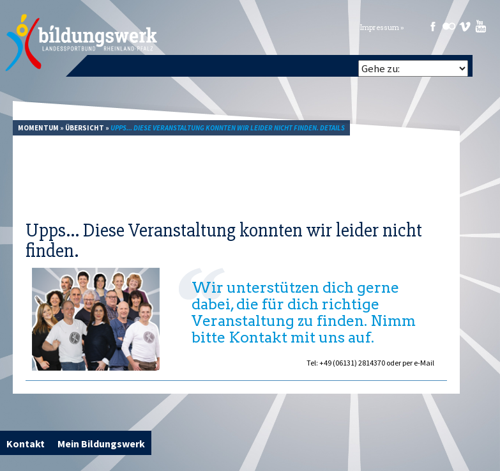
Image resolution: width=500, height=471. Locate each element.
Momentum (38, 127)
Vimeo (464, 26)
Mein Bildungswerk (101, 443)
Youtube (480, 26)
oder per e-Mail (410, 362)
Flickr (449, 26)
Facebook (433, 26)
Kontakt (25, 443)
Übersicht (84, 127)
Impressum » (382, 28)
